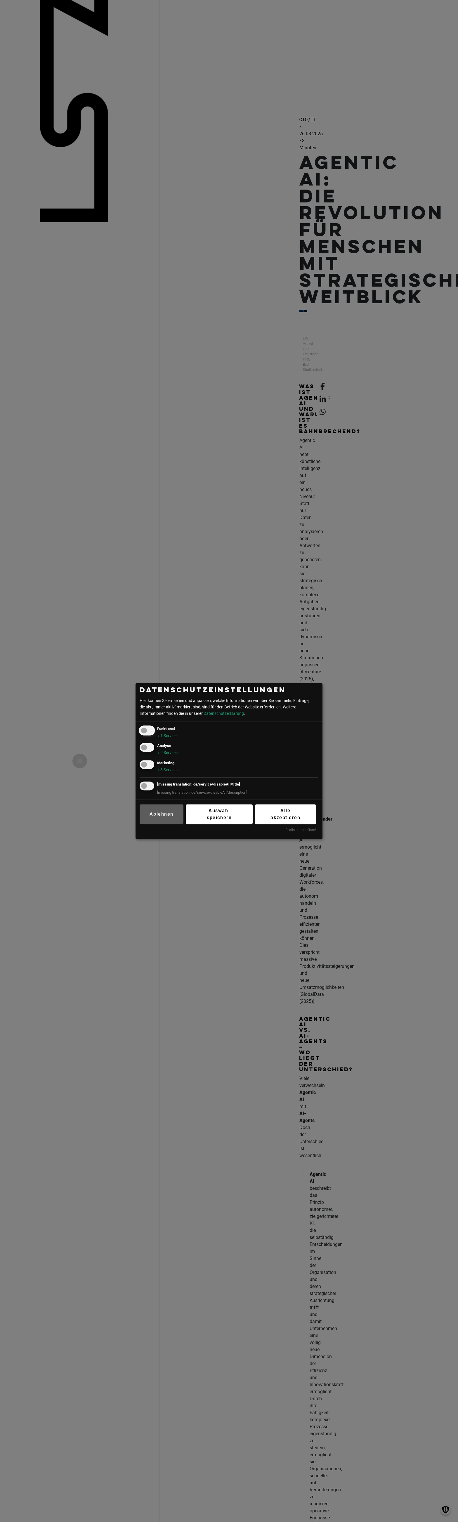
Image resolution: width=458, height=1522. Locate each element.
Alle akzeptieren (285, 814)
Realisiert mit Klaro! (300, 830)
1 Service (166, 736)
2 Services (167, 753)
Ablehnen (162, 814)
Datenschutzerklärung (224, 713)
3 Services (167, 770)
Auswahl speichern (219, 814)
